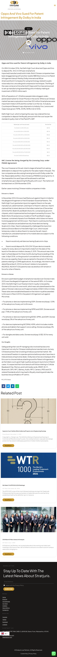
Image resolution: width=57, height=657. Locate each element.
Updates (4, 605)
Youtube (4, 617)
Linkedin (4, 624)
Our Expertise (6, 601)
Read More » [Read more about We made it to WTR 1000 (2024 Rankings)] (8, 500)
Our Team (5, 603)
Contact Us (5, 610)
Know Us (4, 599)
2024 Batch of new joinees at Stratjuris (13, 539)
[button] (54, 5)
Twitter (4, 619)
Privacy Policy (32, 653)
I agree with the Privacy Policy (14, 585)
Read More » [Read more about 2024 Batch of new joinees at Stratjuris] (8, 554)
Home (4, 597)
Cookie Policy (24, 653)
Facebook (5, 622)
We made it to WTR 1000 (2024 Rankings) (13, 485)
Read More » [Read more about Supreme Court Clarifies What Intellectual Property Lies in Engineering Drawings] (8, 445)
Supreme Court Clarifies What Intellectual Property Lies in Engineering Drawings (24, 431)
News (28, 29)
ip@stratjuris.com (7, 637)
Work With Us (6, 608)
